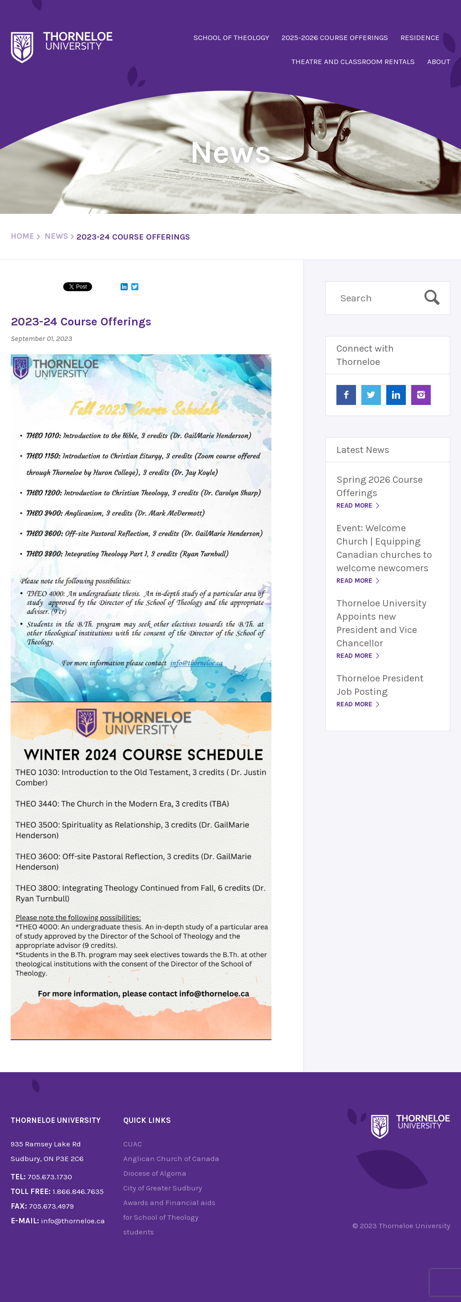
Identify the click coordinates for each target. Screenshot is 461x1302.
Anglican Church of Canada (171, 1158)
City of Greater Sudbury (162, 1187)
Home (22, 236)
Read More (358, 505)
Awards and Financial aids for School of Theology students (169, 1217)
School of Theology (231, 37)
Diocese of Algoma (154, 1173)
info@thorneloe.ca (73, 1220)
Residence (420, 37)
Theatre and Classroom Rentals (353, 61)
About (438, 61)
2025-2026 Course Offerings (335, 37)
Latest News (362, 450)
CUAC (132, 1143)
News (56, 236)
